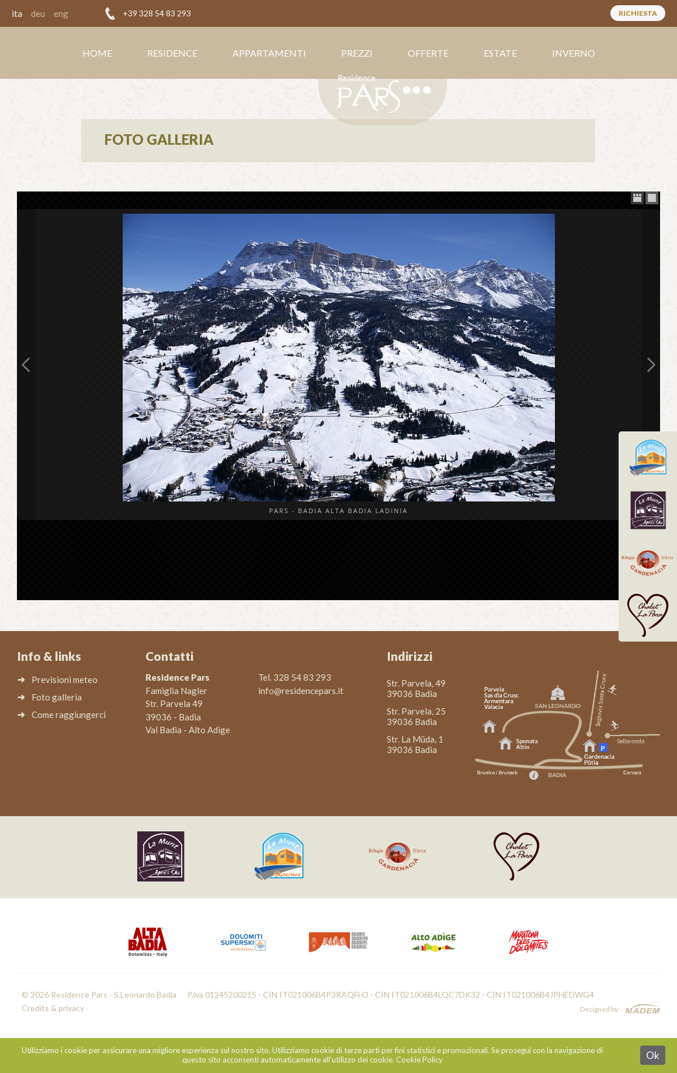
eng (61, 13)
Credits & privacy (53, 1008)
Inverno (573, 52)
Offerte (428, 52)
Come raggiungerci (69, 714)
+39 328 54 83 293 (157, 13)
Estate (500, 52)
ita (17, 13)
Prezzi (357, 52)
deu (38, 13)
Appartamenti (269, 52)
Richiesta (638, 13)
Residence (172, 52)
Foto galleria (57, 697)
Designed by (599, 1009)
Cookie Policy (419, 1059)
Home (97, 52)
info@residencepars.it (300, 690)
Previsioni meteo (65, 679)
